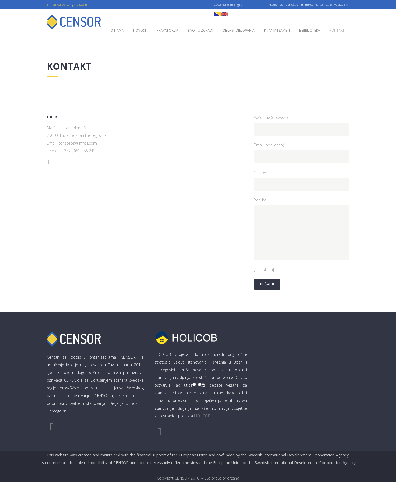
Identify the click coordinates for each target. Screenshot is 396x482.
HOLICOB (202, 416)
